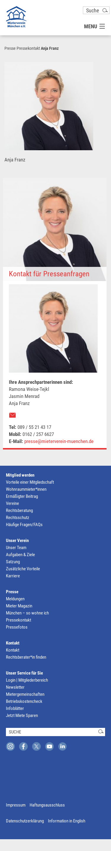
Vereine (12, 503)
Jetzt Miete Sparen (22, 715)
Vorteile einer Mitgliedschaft (30, 482)
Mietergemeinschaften (25, 694)
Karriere (13, 576)
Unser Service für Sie (24, 673)
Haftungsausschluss (47, 805)
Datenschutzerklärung (25, 821)
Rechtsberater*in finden (26, 657)
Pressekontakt (28, 48)
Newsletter (15, 687)
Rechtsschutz (17, 517)
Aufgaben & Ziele (20, 554)
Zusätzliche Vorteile (23, 568)
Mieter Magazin (19, 606)
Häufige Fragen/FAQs (24, 524)
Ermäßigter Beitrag (22, 496)
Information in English (66, 821)
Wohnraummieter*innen (26, 489)
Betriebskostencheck (24, 701)
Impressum (15, 805)
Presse (10, 48)
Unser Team (16, 547)
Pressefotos (17, 627)
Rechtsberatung (19, 510)
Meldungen (15, 599)
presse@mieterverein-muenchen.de (59, 441)
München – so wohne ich (27, 613)
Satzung (13, 561)
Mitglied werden (20, 475)
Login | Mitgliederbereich (27, 680)
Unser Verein (17, 540)
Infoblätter (15, 708)
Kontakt (13, 643)
